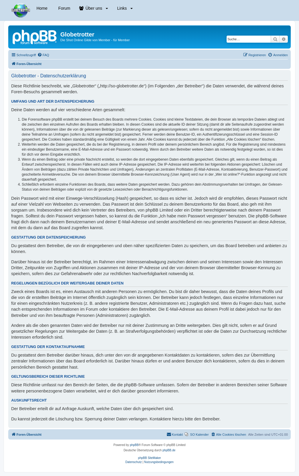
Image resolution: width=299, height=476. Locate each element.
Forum (63, 8)
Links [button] (124, 8)
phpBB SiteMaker (149, 458)
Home (41, 8)
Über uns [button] (93, 8)
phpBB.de (168, 450)
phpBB (134, 445)
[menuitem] (43, 55)
